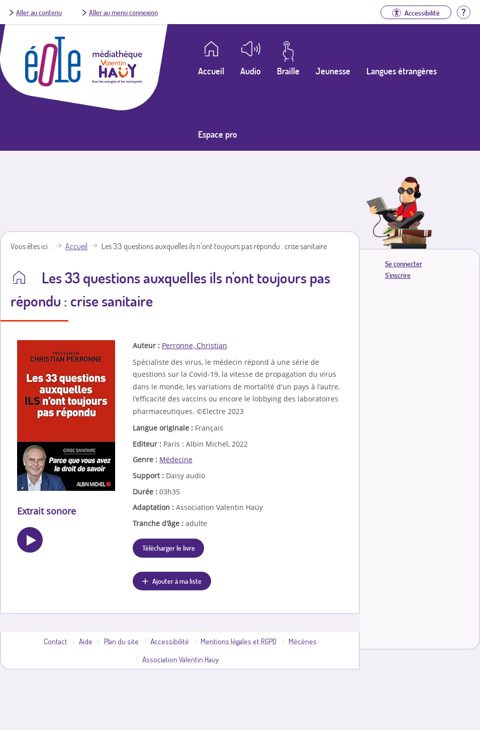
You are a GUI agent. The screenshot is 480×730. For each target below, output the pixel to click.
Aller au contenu (39, 12)
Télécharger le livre (168, 547)
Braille (288, 70)
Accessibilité (169, 641)
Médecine (176, 459)
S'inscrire (398, 275)
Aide (85, 641)
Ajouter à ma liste (177, 580)
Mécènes (303, 641)
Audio (250, 70)
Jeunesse (333, 70)
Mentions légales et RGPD (238, 641)
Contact (55, 641)
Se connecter (403, 263)
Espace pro (217, 134)
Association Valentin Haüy (180, 659)
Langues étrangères (401, 70)
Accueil (76, 246)
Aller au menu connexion (123, 12)
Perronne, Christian (194, 345)
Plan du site (121, 641)
